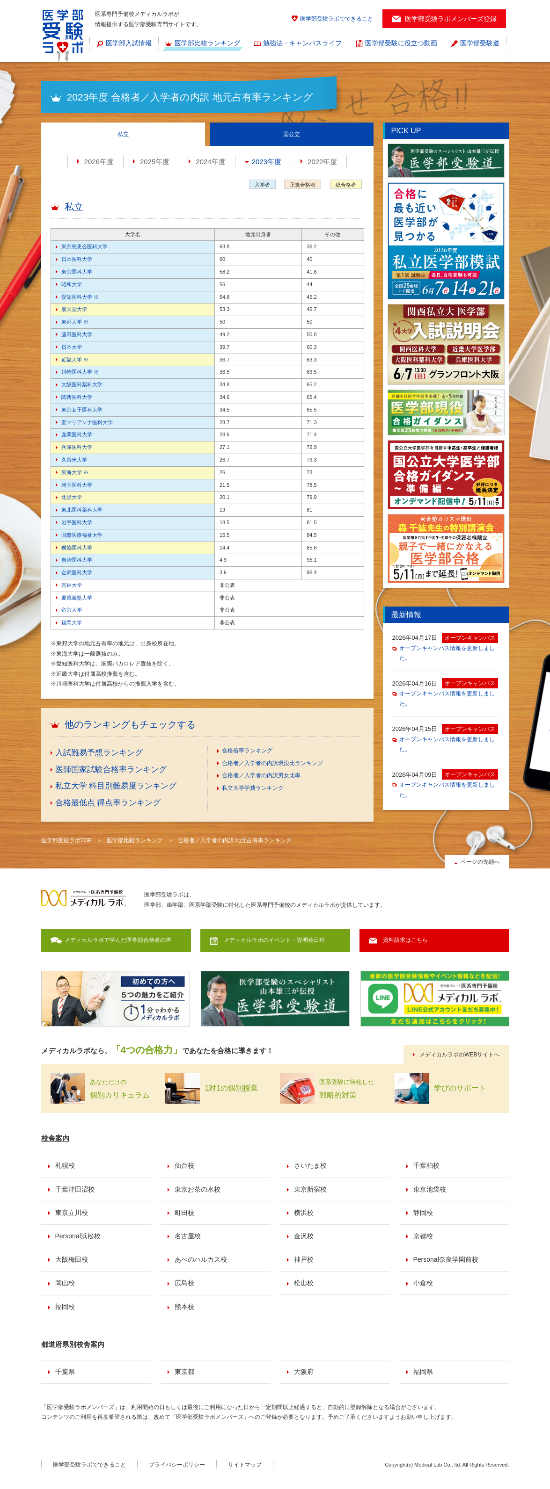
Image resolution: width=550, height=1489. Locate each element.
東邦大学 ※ (74, 322)
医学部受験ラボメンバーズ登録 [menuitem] (451, 18)
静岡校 (423, 1212)
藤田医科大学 (76, 334)
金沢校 (304, 1236)
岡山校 (65, 1283)
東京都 (184, 1371)
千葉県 (65, 1371)
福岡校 (65, 1306)
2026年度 (99, 162)
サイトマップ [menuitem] (245, 1464)
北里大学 (71, 497)
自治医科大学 (76, 560)
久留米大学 (74, 460)
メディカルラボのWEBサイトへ (459, 1054)
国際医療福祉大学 (82, 535)
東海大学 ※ (74, 472)
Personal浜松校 (78, 1236)
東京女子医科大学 (82, 409)
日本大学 (71, 347)
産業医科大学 (76, 434)
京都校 (423, 1236)
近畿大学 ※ (74, 359)
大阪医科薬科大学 (82, 384)
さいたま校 (310, 1165)
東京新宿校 (310, 1189)
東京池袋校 (429, 1189)
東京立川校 (71, 1212)
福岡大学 (71, 622)
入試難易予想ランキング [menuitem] (99, 752)
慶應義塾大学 (76, 597)
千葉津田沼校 (75, 1189)
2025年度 (154, 162)
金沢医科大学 (76, 572)
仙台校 (184, 1165)
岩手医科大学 (76, 522)
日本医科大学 (76, 259)
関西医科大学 (76, 397)
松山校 (304, 1283)
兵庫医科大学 (76, 447)
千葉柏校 (426, 1165)
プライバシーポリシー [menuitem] (177, 1464)
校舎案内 (55, 1138)
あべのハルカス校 (201, 1259)
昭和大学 (71, 284)
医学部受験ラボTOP (66, 840)
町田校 (184, 1212)
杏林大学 (71, 585)
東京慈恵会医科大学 (84, 246)
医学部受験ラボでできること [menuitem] (336, 18)
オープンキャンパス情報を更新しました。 (447, 653)
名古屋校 (188, 1236)
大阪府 (304, 1371)
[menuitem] (124, 44)
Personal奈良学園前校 (445, 1259)
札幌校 (65, 1165)
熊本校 (184, 1306)
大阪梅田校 (71, 1259)
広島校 (184, 1283)
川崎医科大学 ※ (80, 372)
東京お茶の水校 (197, 1189)
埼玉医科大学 (76, 485)
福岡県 (423, 1371)
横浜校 (304, 1212)
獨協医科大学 (76, 547)
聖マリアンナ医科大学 (87, 422)
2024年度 (210, 162)
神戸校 (304, 1259)
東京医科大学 (76, 272)
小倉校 (423, 1283)
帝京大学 (71, 610)
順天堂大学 (74, 309)
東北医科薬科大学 (82, 510)
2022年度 (322, 162)
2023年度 (266, 162)
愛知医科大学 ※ (80, 297)
